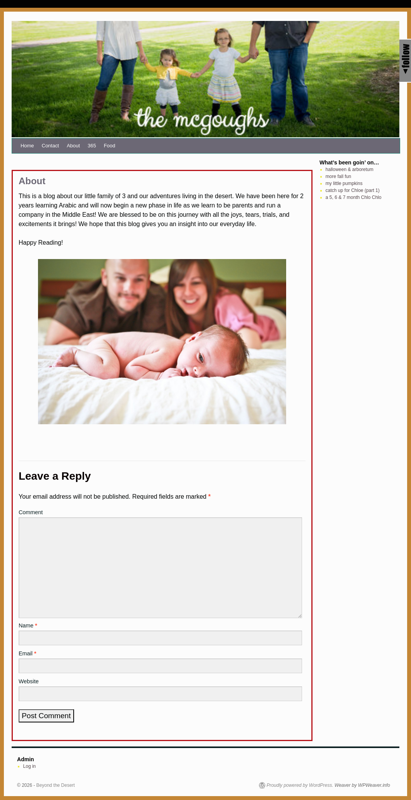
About (73, 146)
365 (92, 146)
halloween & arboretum (349, 169)
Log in (29, 766)
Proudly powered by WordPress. (299, 785)
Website (29, 681)
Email (27, 653)
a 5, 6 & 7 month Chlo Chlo (354, 197)
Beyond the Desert (55, 785)
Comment (31, 512)
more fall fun (338, 176)
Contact (50, 146)
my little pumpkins (344, 183)
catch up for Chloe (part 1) (353, 190)
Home (27, 146)
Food (110, 146)
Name (28, 625)
